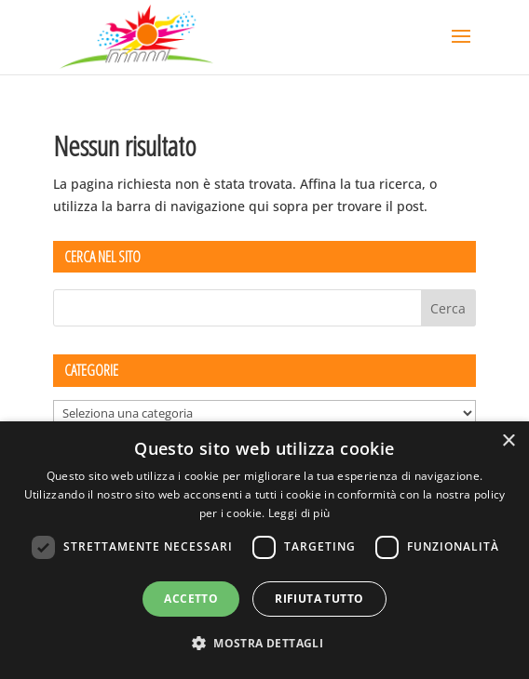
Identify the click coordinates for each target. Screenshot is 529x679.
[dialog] (264, 550)
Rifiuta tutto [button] (319, 598)
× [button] (508, 441)
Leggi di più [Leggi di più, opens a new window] (299, 513)
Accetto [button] (191, 598)
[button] (264, 644)
